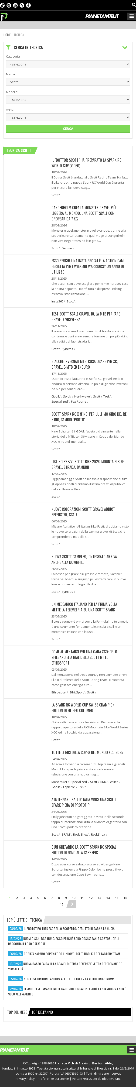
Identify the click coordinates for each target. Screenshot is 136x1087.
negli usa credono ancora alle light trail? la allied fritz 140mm (69, 978)
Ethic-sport (58, 692)
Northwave (82, 396)
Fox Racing (78, 401)
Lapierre (69, 787)
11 (82, 898)
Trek (106, 396)
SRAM (66, 834)
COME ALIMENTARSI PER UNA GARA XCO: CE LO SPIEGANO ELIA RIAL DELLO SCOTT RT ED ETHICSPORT (84, 657)
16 (125, 898)
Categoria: (13, 56)
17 (61, 904)
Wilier (114, 782)
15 (116, 898)
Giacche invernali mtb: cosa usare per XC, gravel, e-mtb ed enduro (84, 364)
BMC (103, 782)
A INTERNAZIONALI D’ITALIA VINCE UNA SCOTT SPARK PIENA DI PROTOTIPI (84, 802)
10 (73, 898)
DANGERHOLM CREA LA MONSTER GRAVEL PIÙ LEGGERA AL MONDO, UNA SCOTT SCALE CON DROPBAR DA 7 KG (83, 213)
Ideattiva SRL (111, 1079)
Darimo (67, 248)
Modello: (12, 92)
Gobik (55, 396)
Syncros (67, 349)
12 (90, 898)
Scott (54, 195)
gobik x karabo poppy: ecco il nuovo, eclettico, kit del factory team (72, 953)
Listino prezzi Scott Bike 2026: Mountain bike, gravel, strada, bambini (87, 464)
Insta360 (57, 301)
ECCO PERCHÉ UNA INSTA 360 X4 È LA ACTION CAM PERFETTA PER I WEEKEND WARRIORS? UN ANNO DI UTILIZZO (87, 266)
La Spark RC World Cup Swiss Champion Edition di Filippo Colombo (83, 707)
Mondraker (59, 782)
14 (108, 898)
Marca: (11, 74)
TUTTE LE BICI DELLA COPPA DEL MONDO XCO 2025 (87, 752)
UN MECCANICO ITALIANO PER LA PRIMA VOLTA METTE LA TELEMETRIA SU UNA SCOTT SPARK (84, 607)
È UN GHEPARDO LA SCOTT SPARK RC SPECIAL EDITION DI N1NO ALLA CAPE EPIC (83, 849)
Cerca (68, 128)
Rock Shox (80, 834)
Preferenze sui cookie (53, 1079)
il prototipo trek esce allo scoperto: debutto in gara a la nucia (69, 928)
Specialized (59, 401)
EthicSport (77, 692)
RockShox (98, 834)
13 (99, 898)
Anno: (10, 109)
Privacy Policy (25, 1079)
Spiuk (67, 396)
